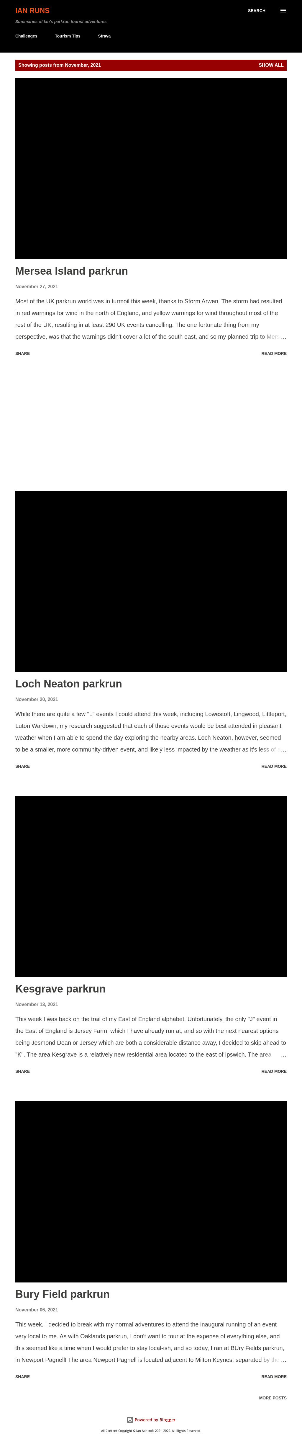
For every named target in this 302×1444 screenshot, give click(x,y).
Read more (274, 353)
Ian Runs (32, 10)
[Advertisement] (151, 424)
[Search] (256, 10)
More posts (273, 1398)
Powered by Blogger (151, 1419)
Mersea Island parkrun (71, 271)
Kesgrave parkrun (60, 989)
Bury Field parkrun (62, 1294)
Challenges (26, 36)
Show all (271, 65)
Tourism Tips (68, 36)
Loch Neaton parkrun (68, 684)
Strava (104, 36)
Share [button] (22, 353)
